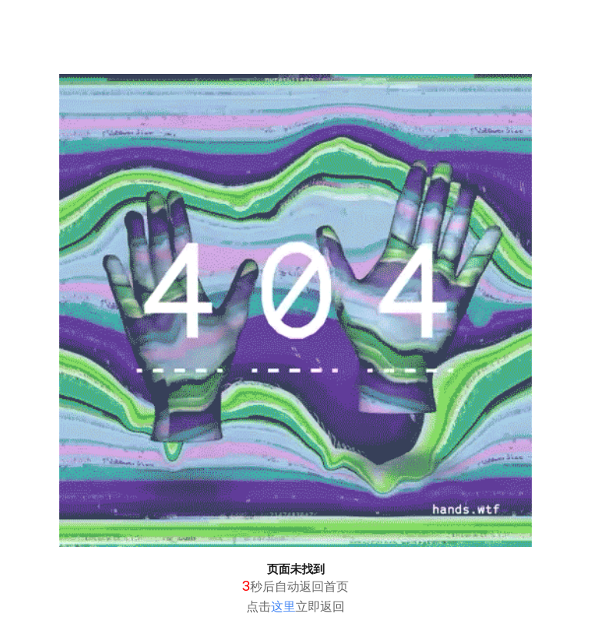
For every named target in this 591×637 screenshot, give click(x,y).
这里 (283, 606)
